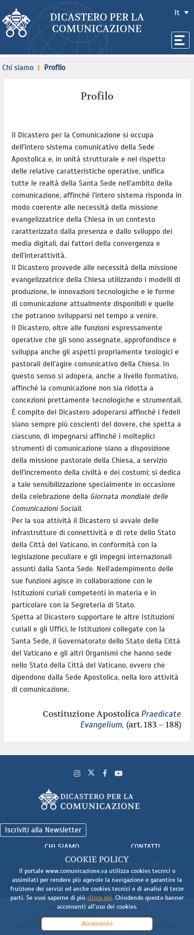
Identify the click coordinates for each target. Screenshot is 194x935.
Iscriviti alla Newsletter (43, 830)
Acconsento (97, 923)
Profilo (50, 67)
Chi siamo (18, 67)
